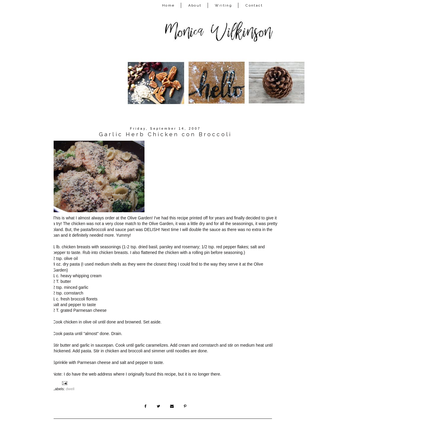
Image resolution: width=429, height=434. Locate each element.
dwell (70, 389)
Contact (254, 5)
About (195, 5)
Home (168, 5)
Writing (223, 5)
